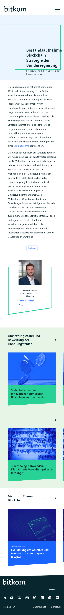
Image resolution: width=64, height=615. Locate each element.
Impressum (55, 606)
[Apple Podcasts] (43, 598)
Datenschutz (39, 606)
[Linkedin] (5, 598)
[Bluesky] (35, 598)
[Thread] (20, 598)
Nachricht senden (26, 300)
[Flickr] (58, 598)
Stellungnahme (21, 145)
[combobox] (9, 607)
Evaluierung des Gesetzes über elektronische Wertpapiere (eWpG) (30, 553)
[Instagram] (28, 598)
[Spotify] (50, 598)
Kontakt (51, 589)
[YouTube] (13, 598)
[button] (54, 340)
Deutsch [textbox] (7, 607)
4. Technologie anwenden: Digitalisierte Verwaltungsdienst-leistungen (32, 469)
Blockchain (32, 248)
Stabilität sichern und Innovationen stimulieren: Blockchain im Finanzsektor (28, 394)
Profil (21, 305)
